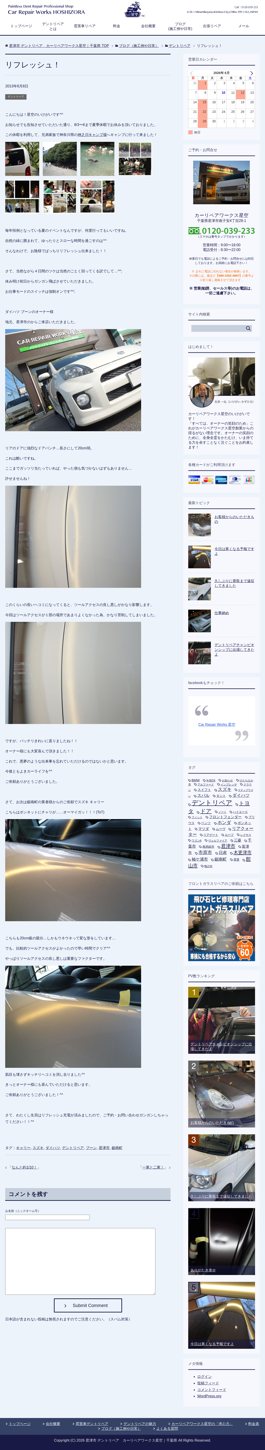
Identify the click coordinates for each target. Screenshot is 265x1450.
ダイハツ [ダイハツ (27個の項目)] (241, 795)
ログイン (204, 1377)
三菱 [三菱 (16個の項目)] (237, 840)
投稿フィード (208, 1383)
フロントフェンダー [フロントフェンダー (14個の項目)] (225, 817)
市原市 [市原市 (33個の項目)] (205, 852)
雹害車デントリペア (92, 1424)
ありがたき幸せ (203, 1270)
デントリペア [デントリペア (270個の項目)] (212, 802)
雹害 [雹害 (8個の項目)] (236, 859)
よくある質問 (167, 1428)
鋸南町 (117, 1148)
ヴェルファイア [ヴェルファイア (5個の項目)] (217, 840)
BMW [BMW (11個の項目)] (196, 780)
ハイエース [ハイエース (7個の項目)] (240, 812)
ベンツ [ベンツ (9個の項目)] (206, 823)
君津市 (104, 1148)
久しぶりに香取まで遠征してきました (221, 1196)
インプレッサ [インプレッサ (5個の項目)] (229, 784)
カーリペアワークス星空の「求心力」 (202, 1424)
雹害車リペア (85, 26)
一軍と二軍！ (153, 1167)
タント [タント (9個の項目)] (221, 796)
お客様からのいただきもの (212, 1123)
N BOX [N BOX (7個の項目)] (210, 780)
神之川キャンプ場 (92, 135)
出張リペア (212, 26)
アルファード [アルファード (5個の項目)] (206, 784)
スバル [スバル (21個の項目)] (203, 795)
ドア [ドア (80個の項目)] (206, 811)
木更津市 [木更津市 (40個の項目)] (243, 852)
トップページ (21, 26)
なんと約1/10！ (24, 1167)
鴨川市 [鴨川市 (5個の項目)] (208, 866)
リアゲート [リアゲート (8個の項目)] (210, 835)
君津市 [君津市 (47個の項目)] (228, 846)
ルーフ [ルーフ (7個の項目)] (229, 835)
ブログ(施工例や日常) (180, 26)
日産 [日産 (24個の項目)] (223, 852)
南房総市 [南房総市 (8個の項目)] (208, 846)
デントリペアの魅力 (139, 1424)
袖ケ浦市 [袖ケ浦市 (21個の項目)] (200, 859)
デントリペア (16, 96)
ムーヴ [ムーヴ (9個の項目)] (220, 829)
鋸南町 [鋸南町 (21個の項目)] (220, 859)
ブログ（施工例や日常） (121, 1428)
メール (243, 26)
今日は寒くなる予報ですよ (212, 1344)
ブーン (91, 1148)
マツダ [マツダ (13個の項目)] (203, 829)
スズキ (38, 1148)
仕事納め (221, 613)
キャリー (23, 1148)
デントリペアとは (53, 26)
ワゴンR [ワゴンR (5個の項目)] (197, 840)
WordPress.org (209, 1396)
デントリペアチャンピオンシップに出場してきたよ (234, 649)
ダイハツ (53, 1148)
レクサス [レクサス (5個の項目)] (245, 835)
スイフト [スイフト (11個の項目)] (204, 790)
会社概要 (148, 26)
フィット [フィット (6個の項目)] (197, 817)
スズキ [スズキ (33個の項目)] (224, 789)
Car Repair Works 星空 (216, 724)
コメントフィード (211, 1390)
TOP (59, 46)
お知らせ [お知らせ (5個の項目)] (227, 780)
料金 (116, 26)
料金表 (253, 1424)
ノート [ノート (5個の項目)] (222, 812)
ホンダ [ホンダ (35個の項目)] (224, 822)
